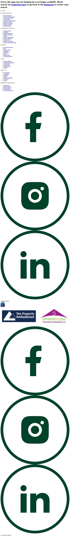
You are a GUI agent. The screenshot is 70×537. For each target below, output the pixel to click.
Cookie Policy (6, 65)
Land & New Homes (8, 47)
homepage (49, 4)
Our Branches (6, 72)
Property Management (8, 37)
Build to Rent (6, 55)
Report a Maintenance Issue (9, 42)
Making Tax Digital (7, 34)
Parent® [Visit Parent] (9, 535)
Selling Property (7, 26)
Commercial (6, 52)
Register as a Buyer (7, 22)
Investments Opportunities (9, 20)
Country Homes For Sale (9, 16)
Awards (5, 80)
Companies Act (6, 66)
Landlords (5, 32)
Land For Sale (6, 19)
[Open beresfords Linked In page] (35, 299)
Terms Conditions (7, 61)
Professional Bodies (8, 77)
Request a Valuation (8, 23)
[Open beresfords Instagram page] (35, 230)
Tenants (5, 36)
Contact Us (6, 79)
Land (4, 48)
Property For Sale (7, 15)
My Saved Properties (8, 90)
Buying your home (7, 24)
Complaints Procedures (8, 62)
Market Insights (7, 86)
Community (6, 74)
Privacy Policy (6, 63)
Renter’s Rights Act (7, 33)
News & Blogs (6, 89)
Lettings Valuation (7, 38)
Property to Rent (7, 30)
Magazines (5, 75)
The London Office (7, 56)
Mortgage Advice (7, 88)
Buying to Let (6, 39)
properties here (18, 4)
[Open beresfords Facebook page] (35, 161)
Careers (5, 76)
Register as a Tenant (8, 41)
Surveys (5, 53)
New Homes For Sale (8, 18)
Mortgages (5, 51)
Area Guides (6, 85)
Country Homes (7, 50)
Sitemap (5, 67)
